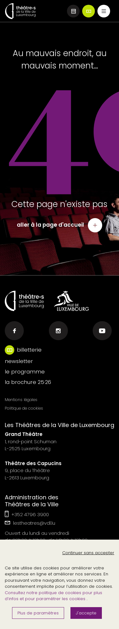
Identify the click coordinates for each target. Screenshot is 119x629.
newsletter (19, 361)
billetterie (29, 349)
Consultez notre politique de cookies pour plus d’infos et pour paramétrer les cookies (53, 596)
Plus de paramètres (38, 613)
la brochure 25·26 (28, 382)
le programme (25, 371)
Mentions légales (21, 400)
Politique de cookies (24, 408)
